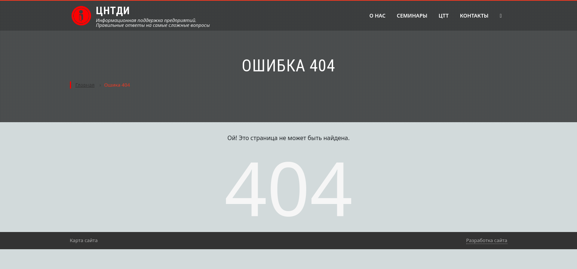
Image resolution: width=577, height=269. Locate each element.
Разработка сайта (486, 240)
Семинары (412, 15)
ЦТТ (444, 15)
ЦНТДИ (113, 10)
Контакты (474, 15)
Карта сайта (84, 240)
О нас (377, 15)
